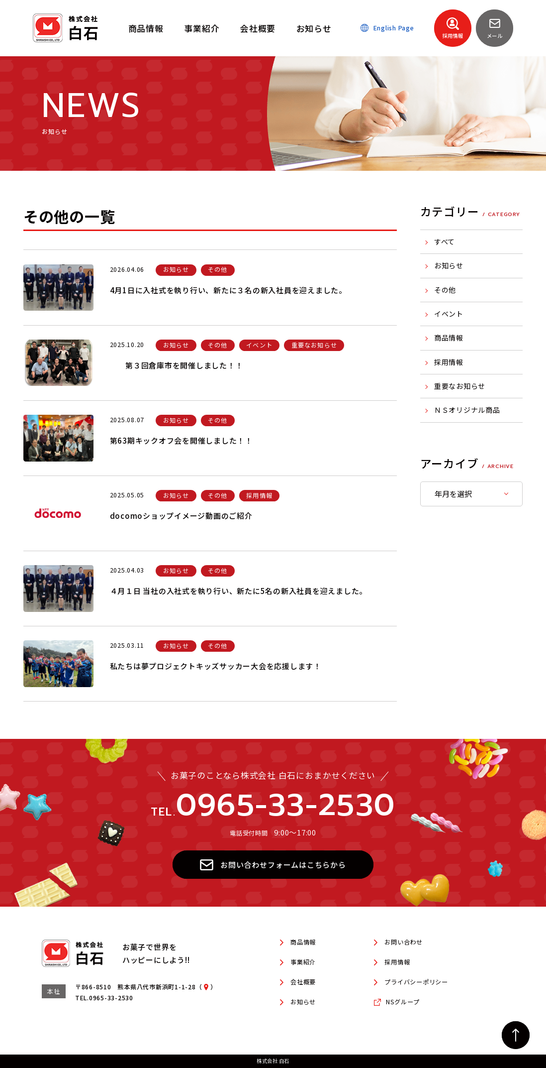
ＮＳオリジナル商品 (467, 410)
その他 (445, 290)
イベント (448, 314)
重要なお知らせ (459, 386)
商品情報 (448, 338)
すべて (444, 241)
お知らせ (448, 265)
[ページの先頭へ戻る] (516, 1035)
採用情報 (448, 362)
